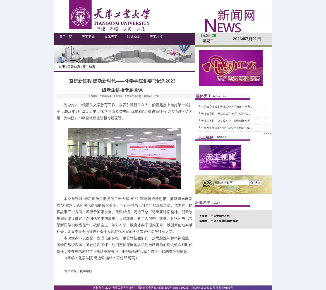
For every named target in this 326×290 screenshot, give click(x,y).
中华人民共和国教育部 (224, 221)
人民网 (203, 216)
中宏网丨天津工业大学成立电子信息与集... (226, 127)
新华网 (203, 221)
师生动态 (88, 66)
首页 (62, 66)
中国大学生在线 (220, 216)
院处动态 (73, 66)
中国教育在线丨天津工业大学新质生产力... (226, 106)
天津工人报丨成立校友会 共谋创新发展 (225, 120)
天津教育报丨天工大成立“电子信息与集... (225, 113)
